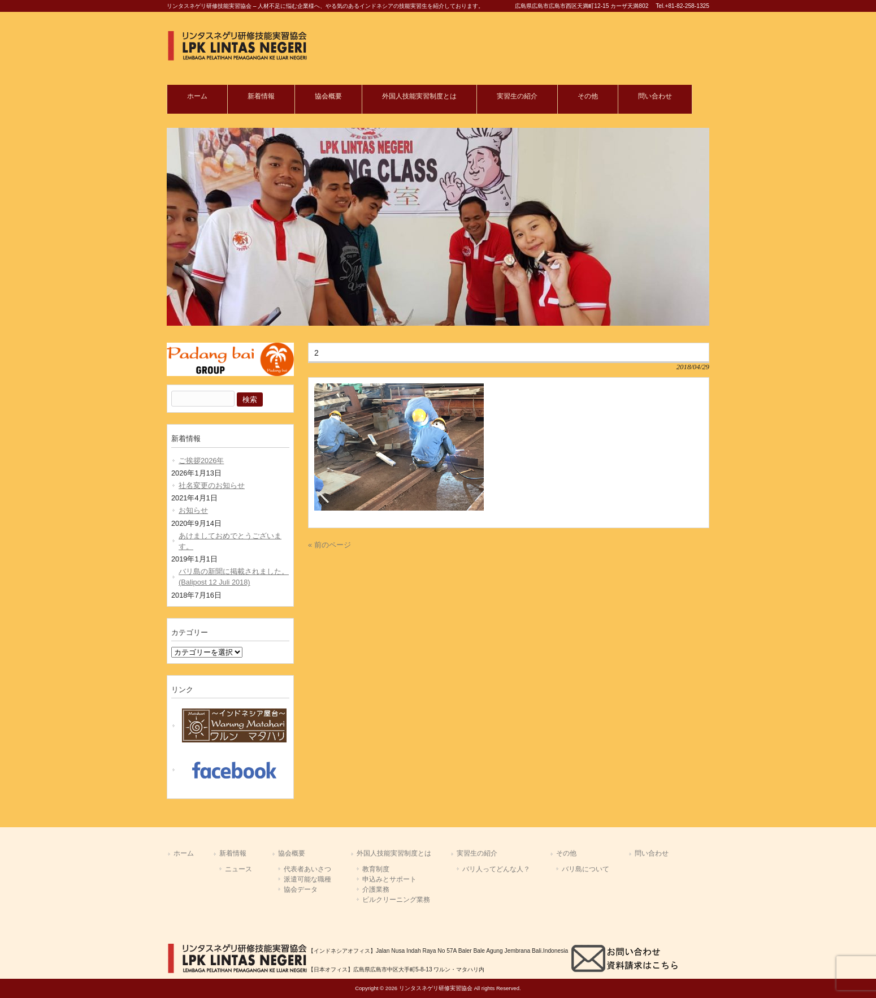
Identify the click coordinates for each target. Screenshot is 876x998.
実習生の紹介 (477, 853)
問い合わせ (652, 853)
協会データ (301, 889)
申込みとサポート (389, 879)
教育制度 (375, 869)
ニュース (238, 869)
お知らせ (193, 510)
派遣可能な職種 (307, 879)
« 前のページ (329, 545)
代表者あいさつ (307, 869)
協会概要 (291, 853)
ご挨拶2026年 (201, 460)
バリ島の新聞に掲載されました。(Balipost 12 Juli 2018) (234, 576)
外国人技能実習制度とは (394, 853)
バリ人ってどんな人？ (496, 869)
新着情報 (232, 853)
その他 (566, 853)
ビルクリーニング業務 (396, 900)
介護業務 (375, 889)
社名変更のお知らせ (212, 485)
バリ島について (585, 869)
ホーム (184, 853)
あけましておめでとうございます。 (230, 541)
